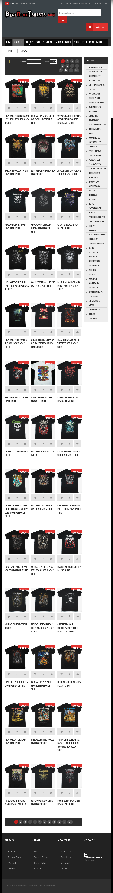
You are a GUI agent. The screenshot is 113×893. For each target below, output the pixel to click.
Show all (24, 51)
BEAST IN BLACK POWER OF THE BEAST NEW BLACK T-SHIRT (68, 343)
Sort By (23, 61)
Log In (105, 3)
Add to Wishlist (17, 108)
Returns (11, 868)
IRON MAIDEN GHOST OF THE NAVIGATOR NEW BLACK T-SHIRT (43, 119)
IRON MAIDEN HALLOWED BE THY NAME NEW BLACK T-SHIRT (16, 343)
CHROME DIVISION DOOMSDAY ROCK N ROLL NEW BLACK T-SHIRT (67, 628)
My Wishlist (78, 3)
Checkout (97, 3)
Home (10, 51)
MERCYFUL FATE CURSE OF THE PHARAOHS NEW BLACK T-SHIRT (42, 628)
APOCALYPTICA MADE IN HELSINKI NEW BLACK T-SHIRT (41, 228)
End (76, 70)
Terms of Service (41, 857)
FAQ (36, 851)
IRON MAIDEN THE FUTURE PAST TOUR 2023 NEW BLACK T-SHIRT (17, 286)
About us (12, 851)
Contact (37, 868)
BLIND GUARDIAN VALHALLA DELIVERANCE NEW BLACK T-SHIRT (68, 286)
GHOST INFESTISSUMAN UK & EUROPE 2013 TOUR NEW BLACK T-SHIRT (42, 343)
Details (25, 108)
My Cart (88, 3)
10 (66, 70)
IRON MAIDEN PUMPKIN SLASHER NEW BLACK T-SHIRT (41, 685)
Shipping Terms (14, 857)
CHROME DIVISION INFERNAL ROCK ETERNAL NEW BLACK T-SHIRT (69, 509)
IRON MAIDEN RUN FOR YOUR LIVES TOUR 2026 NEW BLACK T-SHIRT (17, 119)
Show (47, 61)
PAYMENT (12, 863)
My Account (66, 3)
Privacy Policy (40, 863)
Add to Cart (9, 108)
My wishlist (65, 863)
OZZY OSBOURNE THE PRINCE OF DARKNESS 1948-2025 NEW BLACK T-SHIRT (69, 119)
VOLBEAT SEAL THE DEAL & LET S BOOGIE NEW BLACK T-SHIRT (42, 570)
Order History (66, 857)
